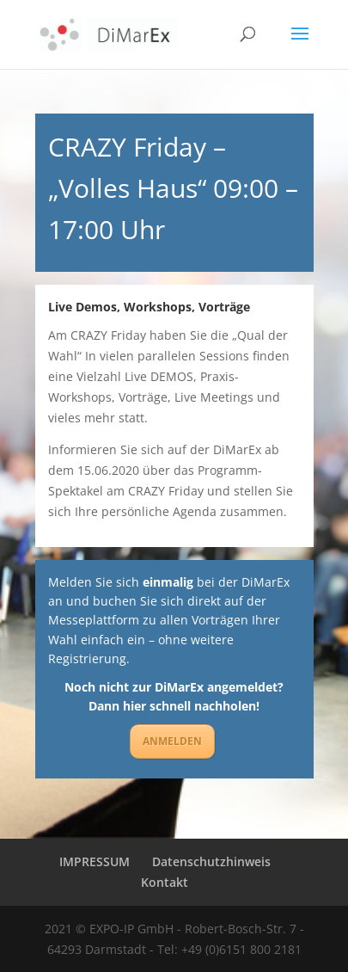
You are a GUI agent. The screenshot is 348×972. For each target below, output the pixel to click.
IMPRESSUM (94, 861)
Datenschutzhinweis (211, 861)
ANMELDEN (172, 741)
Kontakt (164, 882)
